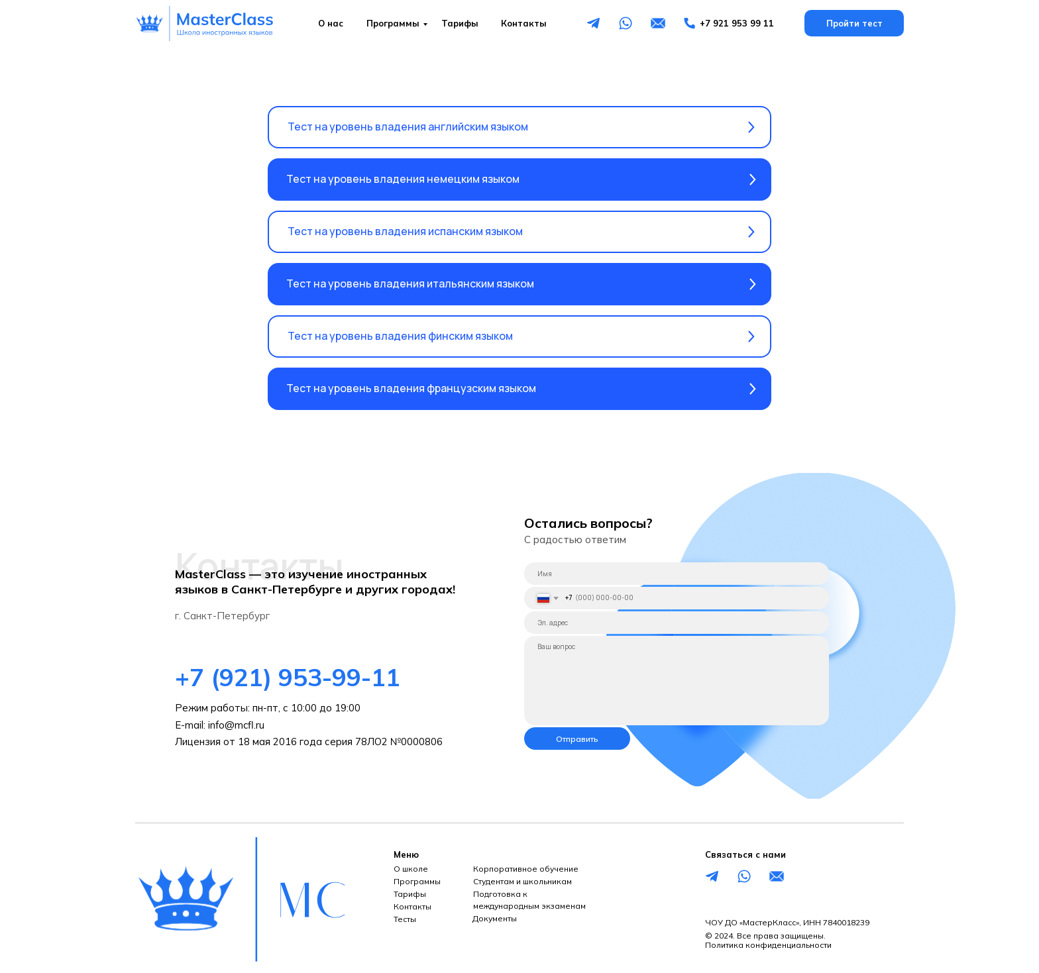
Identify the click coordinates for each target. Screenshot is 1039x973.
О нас (330, 23)
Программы (392, 23)
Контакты (524, 23)
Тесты (405, 919)
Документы (494, 918)
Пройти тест (854, 23)
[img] (205, 23)
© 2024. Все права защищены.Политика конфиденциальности (768, 940)
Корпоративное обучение (525, 869)
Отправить (577, 739)
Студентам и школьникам (522, 881)
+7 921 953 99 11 (737, 23)
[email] (676, 622)
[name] (676, 573)
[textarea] (676, 680)
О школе (411, 869)
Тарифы (459, 23)
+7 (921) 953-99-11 (287, 677)
